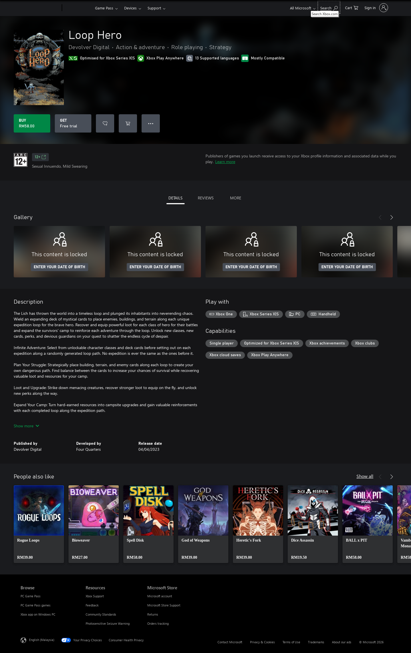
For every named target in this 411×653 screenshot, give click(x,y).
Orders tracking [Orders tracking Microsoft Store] (158, 623)
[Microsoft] (40, 8)
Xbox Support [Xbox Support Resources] (95, 596)
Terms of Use (291, 642)
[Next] (391, 217)
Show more (26, 425)
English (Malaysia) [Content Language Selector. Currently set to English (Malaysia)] (41, 640)
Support (154, 7)
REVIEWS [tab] (205, 198)
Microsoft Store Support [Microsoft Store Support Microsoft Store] (163, 605)
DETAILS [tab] (175, 198)
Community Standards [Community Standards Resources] (101, 614)
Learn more (225, 161)
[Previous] (380, 217)
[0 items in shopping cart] (351, 7)
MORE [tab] (235, 198)
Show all (364, 476)
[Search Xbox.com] (329, 7)
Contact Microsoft (229, 642)
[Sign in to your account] (375, 8)
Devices (130, 7)
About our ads (341, 642)
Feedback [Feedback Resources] (92, 605)
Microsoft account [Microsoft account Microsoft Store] (159, 596)
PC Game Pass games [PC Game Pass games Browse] (36, 605)
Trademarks (316, 642)
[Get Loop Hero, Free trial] (73, 123)
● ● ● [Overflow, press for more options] (151, 123)
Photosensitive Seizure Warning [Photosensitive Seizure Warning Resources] (108, 623)
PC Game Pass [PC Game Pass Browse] (31, 596)
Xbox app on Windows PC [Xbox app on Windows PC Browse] (38, 614)
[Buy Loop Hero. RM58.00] (32, 123)
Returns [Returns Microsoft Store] (152, 614)
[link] (39, 524)
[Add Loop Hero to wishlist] (105, 123)
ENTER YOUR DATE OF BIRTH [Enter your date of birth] (59, 267)
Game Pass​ (104, 7)
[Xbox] (78, 8)
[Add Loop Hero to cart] (128, 123)
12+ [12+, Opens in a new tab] (40, 157)
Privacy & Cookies (262, 642)
